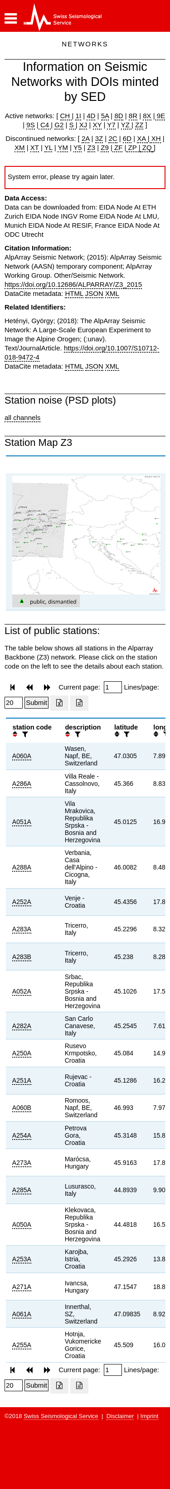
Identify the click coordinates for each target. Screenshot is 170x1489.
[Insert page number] (113, 687)
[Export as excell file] (59, 703)
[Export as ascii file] (79, 703)
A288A (21, 867)
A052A (21, 991)
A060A (21, 755)
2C (112, 138)
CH (66, 116)
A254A (21, 1135)
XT (34, 147)
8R (133, 116)
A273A (21, 1162)
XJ (83, 125)
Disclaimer (120, 1416)
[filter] (24, 734)
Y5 (77, 147)
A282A (21, 1025)
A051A (21, 821)
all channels (22, 417)
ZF (117, 147)
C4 (45, 125)
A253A (21, 1259)
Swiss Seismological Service (61, 1416)
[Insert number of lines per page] (14, 703)
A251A (21, 1080)
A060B (21, 1107)
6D (127, 138)
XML (112, 293)
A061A (21, 1314)
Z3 (91, 147)
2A (86, 138)
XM (20, 147)
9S (30, 125)
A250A (21, 1053)
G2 (58, 125)
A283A (21, 929)
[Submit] (36, 703)
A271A (21, 1286)
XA (142, 138)
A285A (21, 1190)
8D (118, 116)
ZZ (139, 125)
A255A (21, 1345)
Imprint (150, 1416)
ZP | (133, 147)
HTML (74, 293)
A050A (21, 1224)
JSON (94, 293)
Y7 (111, 125)
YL (48, 147)
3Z (99, 138)
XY (97, 125)
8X (147, 116)
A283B (21, 956)
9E (160, 116)
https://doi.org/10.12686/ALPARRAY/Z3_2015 (73, 284)
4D (91, 116)
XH (155, 138)
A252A (21, 901)
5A (105, 116)
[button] (11, 18)
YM (63, 147)
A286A (21, 783)
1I (78, 116)
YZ (126, 125)
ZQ (146, 147)
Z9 (105, 147)
